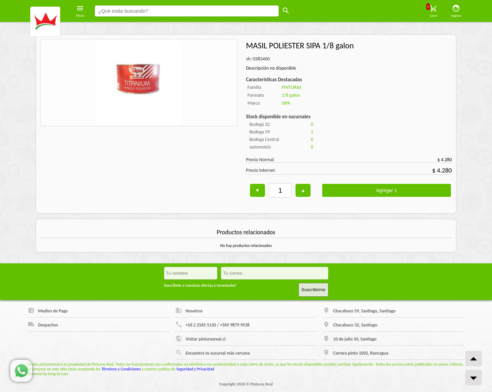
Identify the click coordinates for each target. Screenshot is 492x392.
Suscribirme (313, 289)
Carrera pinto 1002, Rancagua (355, 352)
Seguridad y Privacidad (195, 369)
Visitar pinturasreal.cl (200, 338)
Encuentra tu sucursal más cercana (212, 352)
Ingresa (456, 11)
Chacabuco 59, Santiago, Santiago (359, 310)
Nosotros (189, 310)
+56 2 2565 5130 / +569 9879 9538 (212, 324)
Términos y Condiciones (121, 369)
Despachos (43, 324)
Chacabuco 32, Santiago (350, 324)
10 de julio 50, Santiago (350, 338)
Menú (80, 11)
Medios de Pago (48, 310)
